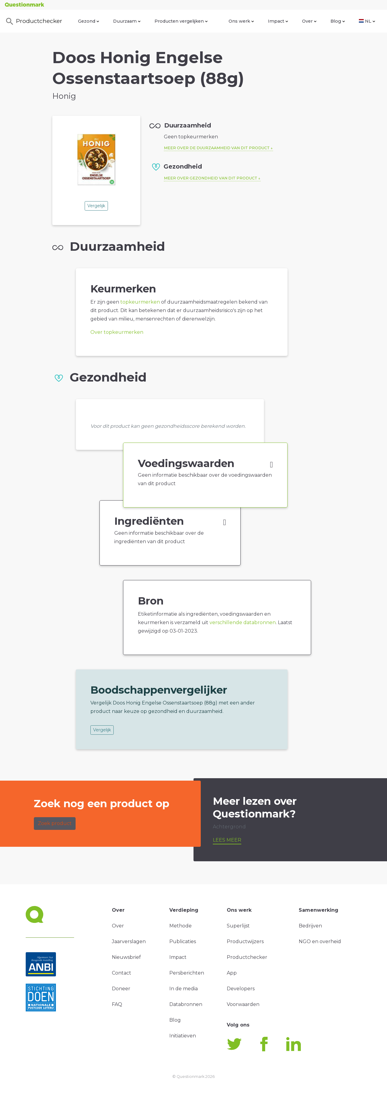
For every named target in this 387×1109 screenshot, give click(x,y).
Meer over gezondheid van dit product (210, 178)
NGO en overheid (320, 941)
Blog (337, 21)
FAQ (117, 1004)
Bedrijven (310, 926)
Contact (121, 973)
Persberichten (186, 973)
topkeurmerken (140, 302)
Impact (278, 21)
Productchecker (33, 21)
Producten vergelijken (181, 21)
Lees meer (227, 840)
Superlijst (238, 926)
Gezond (88, 21)
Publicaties (182, 941)
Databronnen (185, 1004)
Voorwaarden (243, 1004)
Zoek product (55, 823)
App (232, 973)
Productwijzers (245, 941)
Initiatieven (182, 1036)
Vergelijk (96, 205)
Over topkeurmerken (116, 332)
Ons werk (241, 21)
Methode (180, 926)
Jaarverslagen (129, 941)
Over (309, 21)
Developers (241, 988)
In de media (183, 988)
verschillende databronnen (243, 622)
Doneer (121, 988)
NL (367, 21)
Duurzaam (127, 21)
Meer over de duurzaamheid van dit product (217, 148)
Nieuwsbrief (126, 957)
